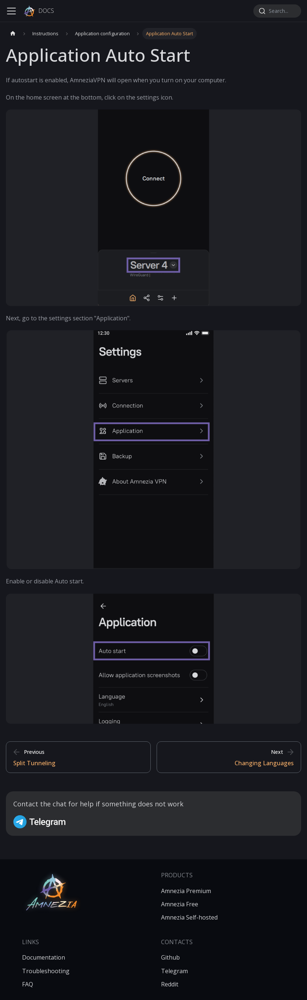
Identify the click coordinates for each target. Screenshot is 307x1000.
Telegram (174, 971)
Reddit (169, 984)
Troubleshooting (45, 971)
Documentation (43, 957)
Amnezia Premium (186, 891)
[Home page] (13, 33)
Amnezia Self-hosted (189, 917)
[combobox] (277, 11)
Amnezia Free (179, 904)
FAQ (27, 984)
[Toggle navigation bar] (11, 11)
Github (170, 957)
